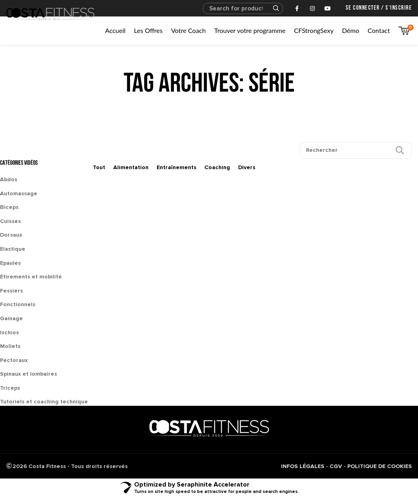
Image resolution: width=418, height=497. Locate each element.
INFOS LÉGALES (302, 466)
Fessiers (11, 290)
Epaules (10, 263)
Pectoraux (14, 360)
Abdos (8, 179)
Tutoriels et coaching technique (44, 401)
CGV (336, 466)
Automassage (18, 193)
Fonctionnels (17, 304)
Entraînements (176, 167)
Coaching (217, 167)
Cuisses (10, 221)
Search (272, 8)
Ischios (9, 332)
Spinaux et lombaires (28, 373)
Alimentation (131, 167)
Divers (246, 167)
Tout (99, 167)
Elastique (12, 248)
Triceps (10, 388)
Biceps (9, 207)
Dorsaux (11, 234)
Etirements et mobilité (31, 276)
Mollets (10, 346)
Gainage (11, 318)
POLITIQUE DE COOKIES (379, 466)
